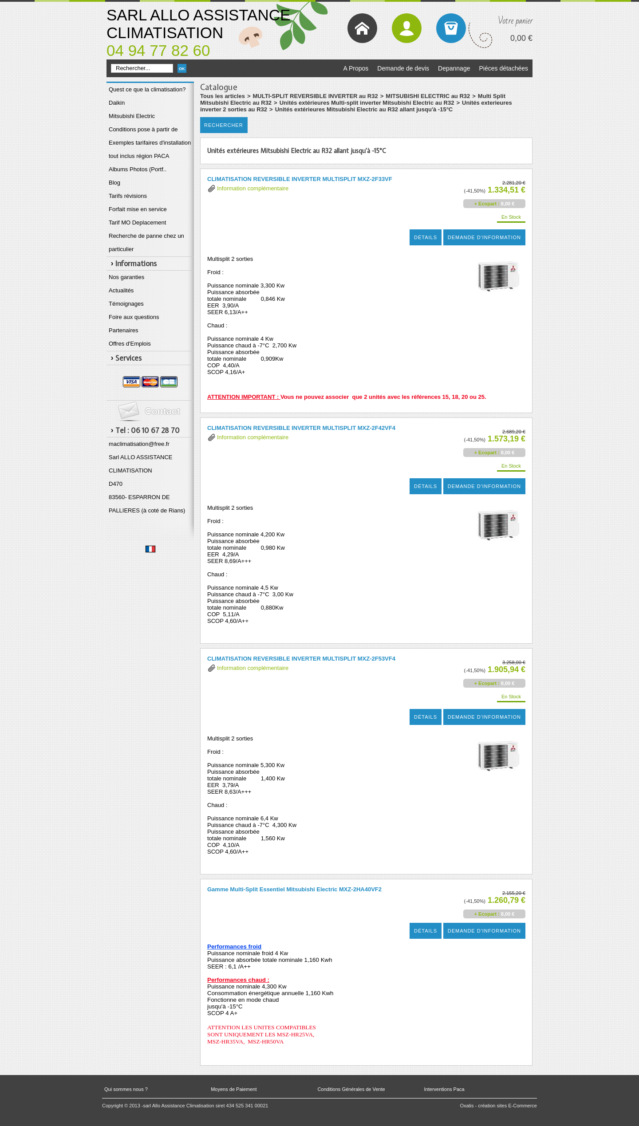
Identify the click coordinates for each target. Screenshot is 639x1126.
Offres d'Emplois (130, 343)
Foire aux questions (134, 317)
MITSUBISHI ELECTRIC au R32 (428, 96)
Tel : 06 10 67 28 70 (147, 430)
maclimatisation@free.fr (139, 444)
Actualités (121, 290)
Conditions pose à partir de (143, 129)
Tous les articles (222, 96)
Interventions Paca (444, 1089)
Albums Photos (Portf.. (137, 169)
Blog (114, 182)
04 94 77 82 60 (158, 50)
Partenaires (123, 330)
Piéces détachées (503, 68)
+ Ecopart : (487, 203)
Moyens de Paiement (233, 1089)
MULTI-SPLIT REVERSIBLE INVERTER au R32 (315, 96)
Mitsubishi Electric (132, 116)
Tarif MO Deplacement (137, 222)
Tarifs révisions (128, 196)
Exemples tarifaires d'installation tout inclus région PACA (150, 149)
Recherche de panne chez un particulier (146, 242)
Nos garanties (126, 277)
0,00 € (521, 38)
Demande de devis (403, 68)
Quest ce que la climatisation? (147, 89)
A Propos (355, 68)
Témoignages (126, 303)
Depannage (454, 68)
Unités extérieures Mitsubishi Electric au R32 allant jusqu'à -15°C (364, 109)
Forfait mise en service (138, 209)
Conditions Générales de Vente (351, 1089)
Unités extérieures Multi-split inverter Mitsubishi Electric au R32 (367, 102)
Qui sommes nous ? (126, 1089)
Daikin (117, 102)
